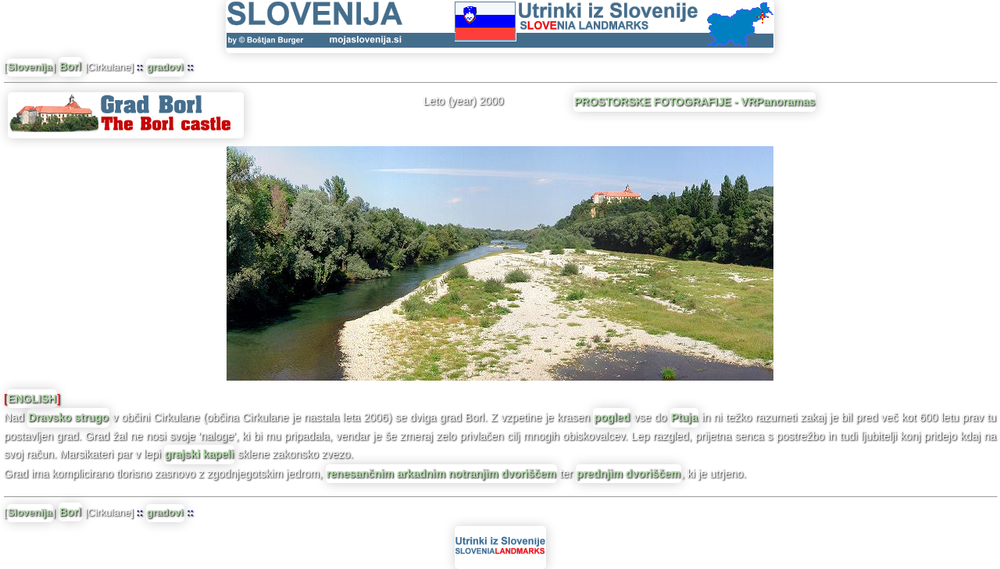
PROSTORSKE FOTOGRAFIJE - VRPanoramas (694, 101)
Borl (70, 66)
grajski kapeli (199, 454)
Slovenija (30, 67)
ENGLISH (32, 398)
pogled (612, 417)
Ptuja (684, 417)
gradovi (165, 67)
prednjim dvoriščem (628, 473)
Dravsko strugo (68, 417)
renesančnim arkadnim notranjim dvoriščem (441, 473)
